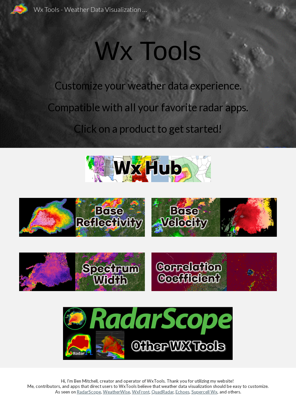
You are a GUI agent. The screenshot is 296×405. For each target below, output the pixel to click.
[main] (148, 83)
